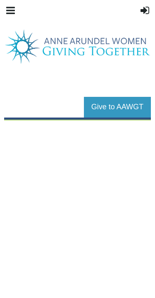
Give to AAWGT (117, 107)
